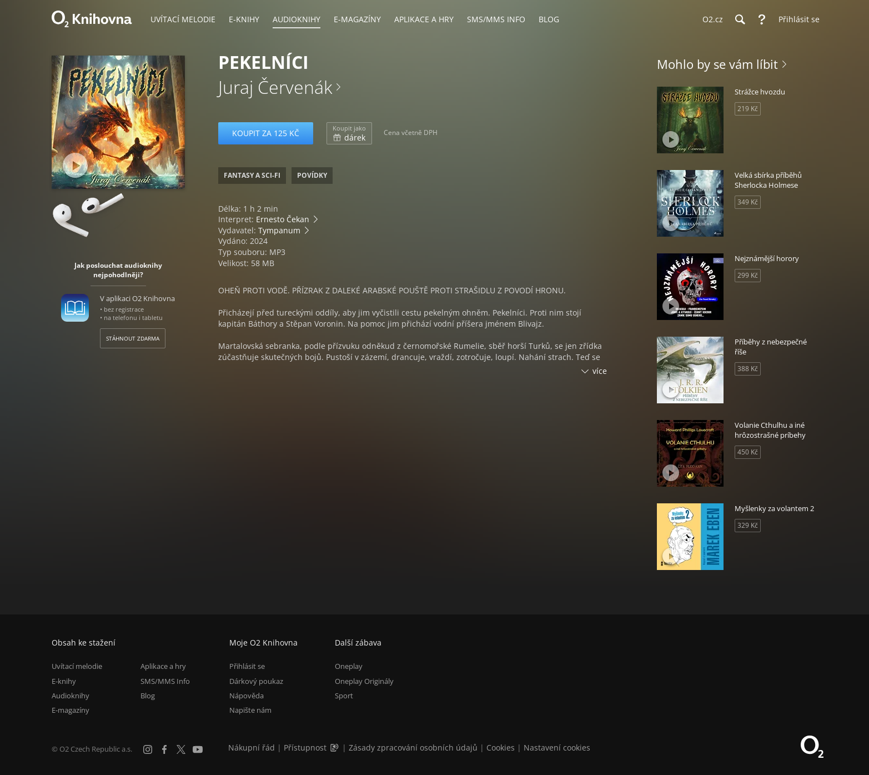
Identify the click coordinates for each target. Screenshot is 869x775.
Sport (344, 696)
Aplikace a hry (163, 666)
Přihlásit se (247, 666)
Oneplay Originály (364, 681)
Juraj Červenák (275, 87)
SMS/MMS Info (165, 681)
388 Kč (747, 368)
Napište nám (250, 710)
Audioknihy (70, 696)
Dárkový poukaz (256, 681)
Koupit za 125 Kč (265, 133)
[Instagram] (147, 749)
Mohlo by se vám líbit (717, 64)
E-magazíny (70, 710)
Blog (147, 696)
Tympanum (279, 230)
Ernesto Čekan (282, 219)
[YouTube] (197, 749)
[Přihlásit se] (796, 19)
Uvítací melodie (77, 666)
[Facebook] (164, 749)
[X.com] (181, 749)
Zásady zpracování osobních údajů (413, 747)
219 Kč (747, 108)
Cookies (500, 747)
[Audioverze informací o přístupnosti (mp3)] (335, 747)
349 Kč (747, 202)
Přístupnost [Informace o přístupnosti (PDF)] (305, 747)
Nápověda (246, 696)
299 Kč (747, 275)
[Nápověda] (762, 19)
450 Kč (747, 452)
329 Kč (747, 525)
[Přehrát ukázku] (75, 165)
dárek (349, 133)
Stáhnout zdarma (132, 338)
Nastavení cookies (557, 747)
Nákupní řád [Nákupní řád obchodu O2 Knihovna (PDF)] (251, 747)
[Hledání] (740, 19)
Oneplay (349, 666)
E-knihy (64, 681)
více (599, 371)
